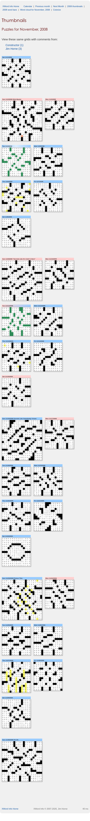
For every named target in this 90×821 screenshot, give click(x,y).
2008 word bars (9, 10)
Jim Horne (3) (14, 48)
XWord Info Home (10, 6)
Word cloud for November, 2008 (35, 10)
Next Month (58, 6)
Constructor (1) (14, 45)
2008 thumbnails (75, 6)
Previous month (42, 6)
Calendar (28, 6)
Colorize (57, 10)
